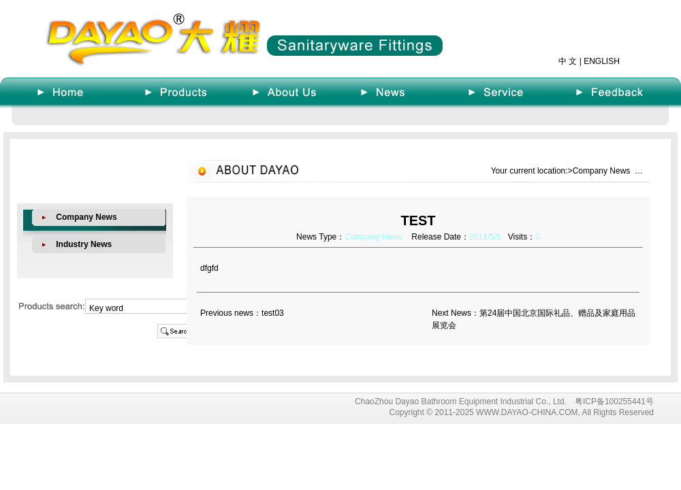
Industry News (84, 244)
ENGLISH (602, 61)
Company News (86, 217)
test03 (273, 313)
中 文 (567, 61)
